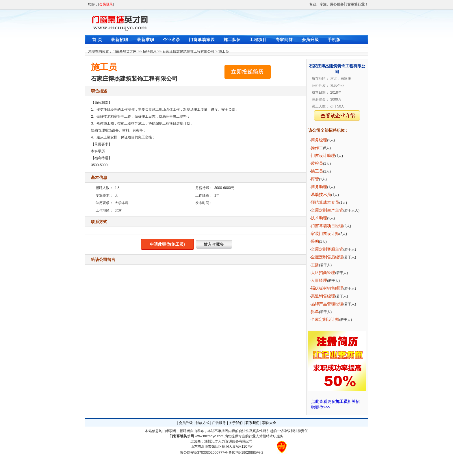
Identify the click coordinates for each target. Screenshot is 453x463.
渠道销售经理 (323, 296)
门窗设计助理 (323, 155)
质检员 (317, 163)
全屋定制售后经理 (327, 257)
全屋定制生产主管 (327, 210)
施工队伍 (232, 39)
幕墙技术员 (321, 194)
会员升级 (310, 39)
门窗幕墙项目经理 (327, 225)
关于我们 (236, 423)
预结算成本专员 (325, 202)
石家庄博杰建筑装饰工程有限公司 (188, 51)
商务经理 (319, 140)
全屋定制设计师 (325, 319)
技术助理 (319, 218)
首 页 (97, 39)
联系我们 (252, 423)
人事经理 (319, 280)
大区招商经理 (323, 272)
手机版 (334, 39)
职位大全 (269, 423)
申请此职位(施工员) (167, 244)
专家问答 (284, 39)
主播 (315, 264)
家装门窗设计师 (325, 233)
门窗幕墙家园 (202, 39)
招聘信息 (150, 51)
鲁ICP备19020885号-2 (246, 453)
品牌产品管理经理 (327, 303)
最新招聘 (119, 39)
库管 (315, 179)
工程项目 (258, 39)
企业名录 (171, 39)
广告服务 (219, 423)
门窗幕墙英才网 (124, 51)
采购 (315, 241)
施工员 (223, 51)
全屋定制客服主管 (327, 249)
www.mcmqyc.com (209, 436)
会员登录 (106, 4)
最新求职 (145, 39)
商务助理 (319, 186)
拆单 (315, 311)
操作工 (317, 147)
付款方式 (202, 423)
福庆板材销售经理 (327, 288)
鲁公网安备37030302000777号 (204, 453)
